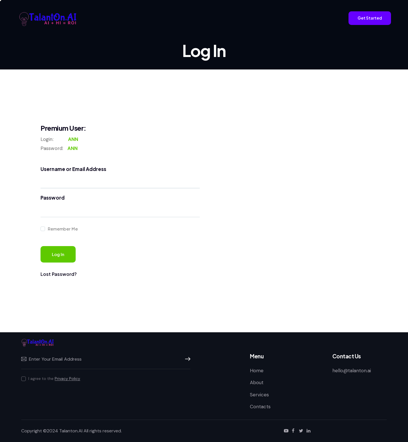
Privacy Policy (67, 379)
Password (53, 197)
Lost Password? (59, 274)
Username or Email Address (74, 169)
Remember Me (62, 228)
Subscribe (186, 359)
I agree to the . (54, 378)
